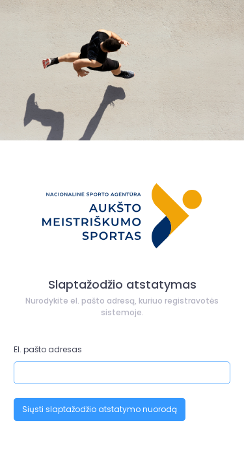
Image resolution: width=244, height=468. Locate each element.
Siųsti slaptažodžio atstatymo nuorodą (99, 409)
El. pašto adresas (48, 349)
